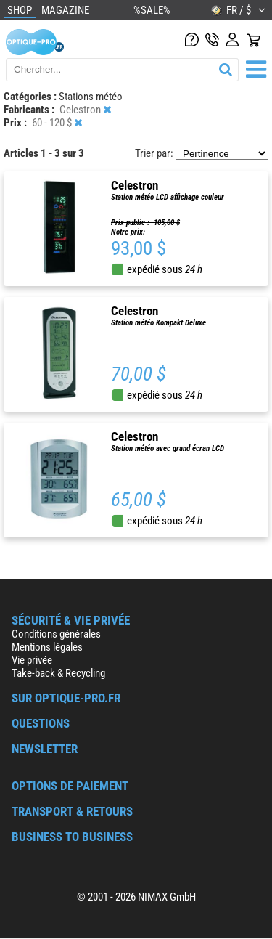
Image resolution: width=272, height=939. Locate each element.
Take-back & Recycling (58, 673)
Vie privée (32, 660)
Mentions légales (47, 647)
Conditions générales (56, 634)
